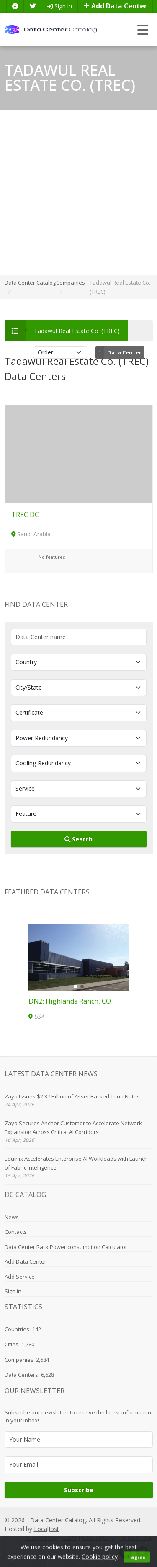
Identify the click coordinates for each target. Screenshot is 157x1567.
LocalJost (46, 1529)
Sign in (59, 6)
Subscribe (78, 1490)
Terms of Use (136, 1538)
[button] (75, 986)
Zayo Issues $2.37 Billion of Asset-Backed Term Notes (72, 1096)
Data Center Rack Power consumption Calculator (66, 1247)
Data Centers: (22, 1374)
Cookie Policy (98, 1538)
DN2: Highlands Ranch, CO (69, 1001)
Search (78, 839)
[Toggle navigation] (143, 29)
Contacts (16, 1232)
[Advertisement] (78, 192)
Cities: (12, 1344)
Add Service (20, 1276)
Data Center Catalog (58, 1520)
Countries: (18, 1329)
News (12, 1217)
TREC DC (25, 514)
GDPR (69, 1538)
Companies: (20, 1359)
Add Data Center (115, 6)
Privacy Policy (41, 1538)
